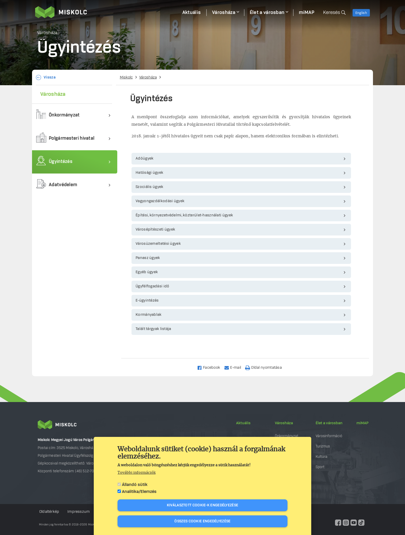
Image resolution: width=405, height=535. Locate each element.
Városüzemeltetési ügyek (158, 244)
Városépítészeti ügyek (155, 229)
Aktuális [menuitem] (191, 12)
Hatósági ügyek (149, 173)
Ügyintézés (60, 161)
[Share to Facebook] (211, 367)
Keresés (331, 12)
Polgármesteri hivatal (71, 138)
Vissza (50, 77)
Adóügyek (144, 158)
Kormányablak (149, 315)
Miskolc (126, 77)
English (361, 13)
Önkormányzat (64, 115)
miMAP (362, 423)
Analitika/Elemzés (139, 491)
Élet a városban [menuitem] (267, 12)
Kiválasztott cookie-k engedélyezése (202, 505)
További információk (136, 473)
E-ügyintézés (147, 300)
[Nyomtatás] (266, 367)
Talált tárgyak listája (153, 329)
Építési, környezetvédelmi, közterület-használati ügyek (184, 215)
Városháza (148, 77)
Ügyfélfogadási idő (152, 286)
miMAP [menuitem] (306, 12)
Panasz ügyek (148, 258)
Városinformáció (329, 436)
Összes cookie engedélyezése (202, 521)
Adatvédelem (63, 185)
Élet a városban (329, 423)
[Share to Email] (235, 367)
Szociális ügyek (149, 187)
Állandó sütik (134, 484)
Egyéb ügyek (147, 272)
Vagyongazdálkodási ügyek (160, 201)
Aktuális (243, 423)
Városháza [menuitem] (223, 12)
